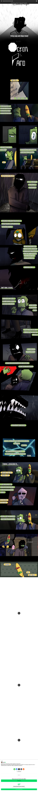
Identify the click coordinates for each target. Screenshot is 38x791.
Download (19, 780)
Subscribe (19, 771)
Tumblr (21, 769)
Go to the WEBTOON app (19, 789)
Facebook (17, 769)
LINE (14, 769)
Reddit (23, 769)
